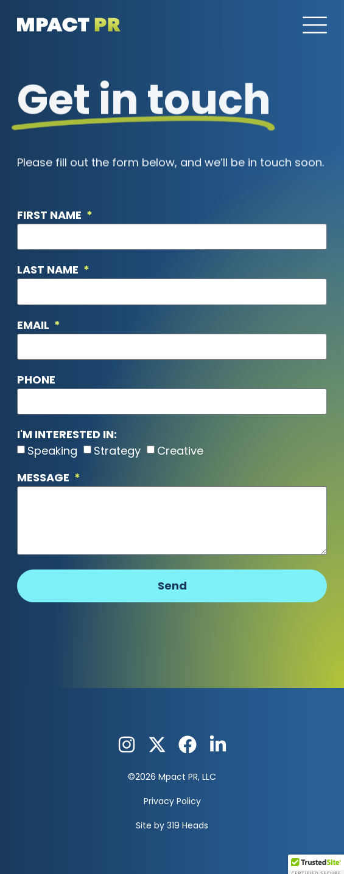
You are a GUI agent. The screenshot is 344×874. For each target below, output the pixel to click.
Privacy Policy (172, 801)
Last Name (49, 270)
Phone (36, 380)
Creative (180, 450)
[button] (315, 26)
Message (44, 478)
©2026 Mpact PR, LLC (172, 777)
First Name (50, 216)
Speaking (52, 450)
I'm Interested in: (67, 435)
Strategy (117, 450)
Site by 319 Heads (172, 825)
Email (34, 326)
